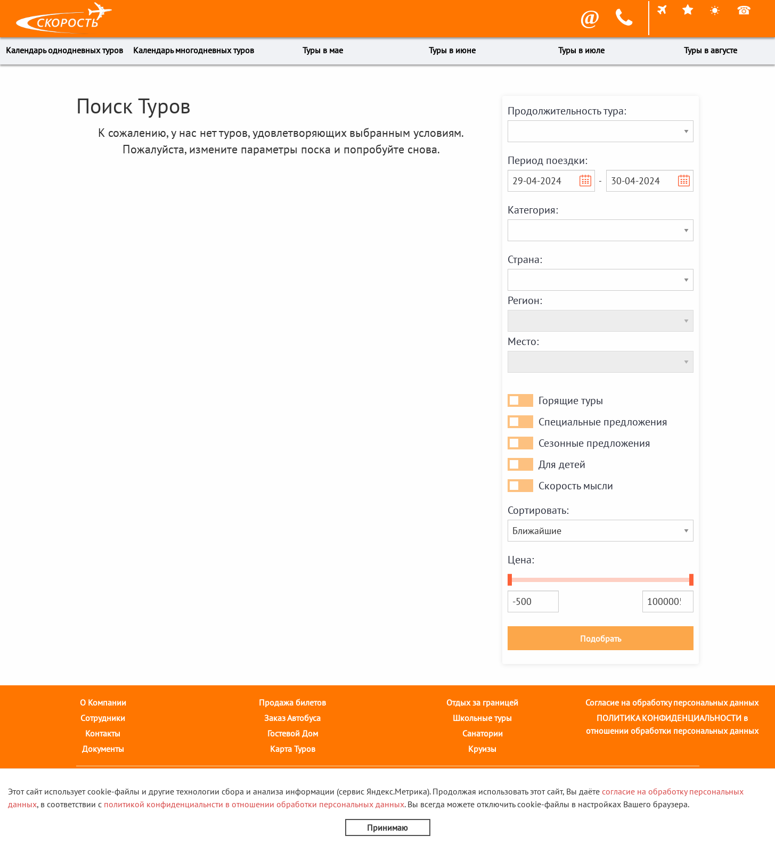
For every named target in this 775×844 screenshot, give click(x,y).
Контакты (102, 733)
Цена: (521, 560)
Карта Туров (292, 748)
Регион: (525, 300)
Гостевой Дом (292, 733)
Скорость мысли (576, 485)
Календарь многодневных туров (193, 50)
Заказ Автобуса (292, 717)
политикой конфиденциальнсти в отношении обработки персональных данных (254, 804)
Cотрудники (102, 717)
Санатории (482, 733)
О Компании (103, 702)
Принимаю (387, 827)
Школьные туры (482, 717)
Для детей (562, 464)
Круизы (482, 748)
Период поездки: (547, 160)
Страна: (525, 259)
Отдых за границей (482, 702)
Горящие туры (571, 400)
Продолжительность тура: (567, 111)
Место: (523, 341)
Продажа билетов (292, 702)
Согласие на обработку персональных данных (671, 702)
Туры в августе (710, 50)
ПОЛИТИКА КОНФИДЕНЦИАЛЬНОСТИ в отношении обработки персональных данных (672, 724)
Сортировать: (538, 510)
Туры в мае (323, 50)
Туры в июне (452, 50)
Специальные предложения (603, 421)
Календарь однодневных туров (64, 50)
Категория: (533, 210)
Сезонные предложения (594, 443)
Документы (103, 748)
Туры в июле (581, 50)
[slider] (510, 580)
